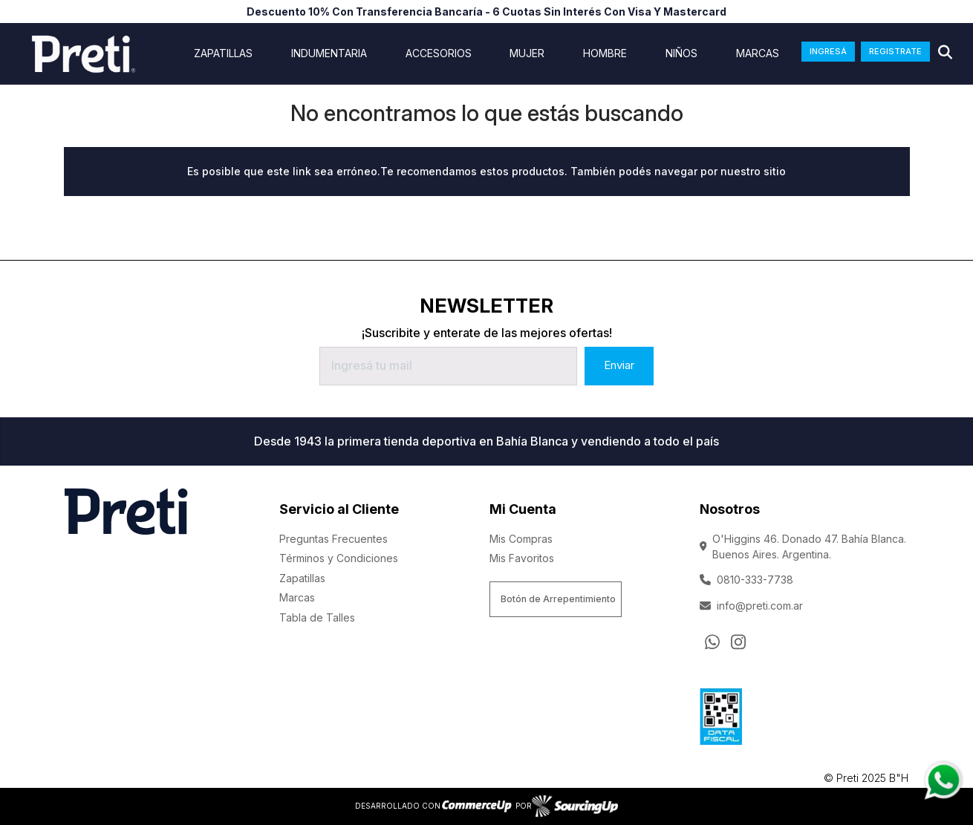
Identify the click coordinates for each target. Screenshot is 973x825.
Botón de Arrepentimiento (558, 598)
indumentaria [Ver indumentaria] (329, 53)
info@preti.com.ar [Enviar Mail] (751, 605)
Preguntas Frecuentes (333, 538)
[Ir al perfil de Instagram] (738, 641)
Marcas (757, 53)
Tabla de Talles (317, 617)
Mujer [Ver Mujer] (527, 53)
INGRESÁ (828, 51)
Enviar (619, 365)
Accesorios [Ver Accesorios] (439, 53)
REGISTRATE (895, 51)
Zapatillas (302, 578)
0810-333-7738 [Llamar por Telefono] (746, 579)
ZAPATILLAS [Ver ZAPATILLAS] (223, 53)
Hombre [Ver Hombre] (605, 53)
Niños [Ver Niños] (681, 53)
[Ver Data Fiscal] (721, 713)
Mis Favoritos (521, 558)
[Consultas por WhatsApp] (712, 641)
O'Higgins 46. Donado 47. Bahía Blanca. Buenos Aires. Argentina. (803, 546)
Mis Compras (521, 538)
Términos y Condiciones (338, 558)
